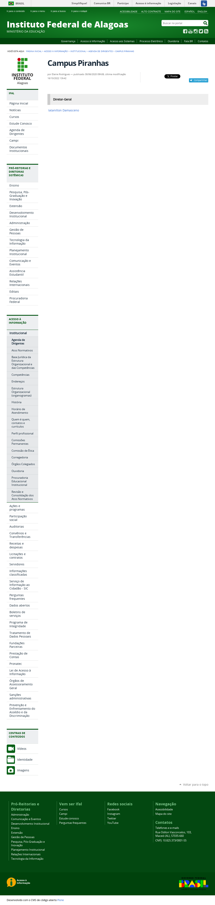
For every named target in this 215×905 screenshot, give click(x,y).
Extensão (17, 833)
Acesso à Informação (92, 41)
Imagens (23, 770)
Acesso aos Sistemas (122, 41)
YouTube (190, 31)
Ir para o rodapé (81, 11)
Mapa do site (172, 11)
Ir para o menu (39, 11)
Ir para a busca (60, 11)
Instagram (196, 31)
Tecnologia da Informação (27, 859)
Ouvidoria (173, 41)
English (202, 11)
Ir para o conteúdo (17, 11)
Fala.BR (188, 41)
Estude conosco (69, 818)
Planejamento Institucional (28, 850)
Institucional (78, 51)
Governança (68, 41)
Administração (20, 814)
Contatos (203, 41)
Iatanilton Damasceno (63, 110)
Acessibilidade (128, 11)
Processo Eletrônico (151, 41)
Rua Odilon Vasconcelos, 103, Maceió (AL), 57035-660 (173, 834)
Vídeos (21, 749)
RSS (206, 31)
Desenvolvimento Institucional (30, 823)
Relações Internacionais (26, 854)
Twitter (201, 31)
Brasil (20, 3)
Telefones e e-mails (167, 828)
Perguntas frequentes (72, 823)
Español (190, 11)
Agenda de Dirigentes (100, 51)
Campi (63, 814)
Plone (60, 900)
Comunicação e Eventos (26, 819)
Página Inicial (34, 51)
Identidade (25, 760)
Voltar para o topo (195, 784)
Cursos (63, 809)
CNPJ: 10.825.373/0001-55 (170, 840)
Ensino (15, 828)
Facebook (185, 31)
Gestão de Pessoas (22, 837)
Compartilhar (200, 80)
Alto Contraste (151, 11)
